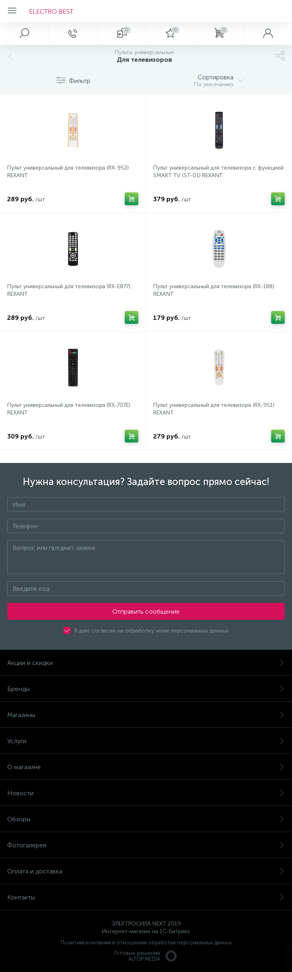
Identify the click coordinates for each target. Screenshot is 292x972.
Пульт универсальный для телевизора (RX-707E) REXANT (68, 409)
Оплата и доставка (146, 871)
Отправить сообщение (146, 611)
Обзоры (146, 819)
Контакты (146, 897)
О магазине (146, 767)
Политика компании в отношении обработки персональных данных (146, 943)
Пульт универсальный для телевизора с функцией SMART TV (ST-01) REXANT (218, 171)
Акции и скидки (146, 663)
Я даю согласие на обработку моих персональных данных (151, 630)
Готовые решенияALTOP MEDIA (146, 956)
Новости (146, 793)
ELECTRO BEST (51, 11)
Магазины (146, 715)
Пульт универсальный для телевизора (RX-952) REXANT (68, 171)
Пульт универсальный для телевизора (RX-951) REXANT (213, 409)
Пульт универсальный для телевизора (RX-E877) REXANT (68, 290)
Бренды (146, 689)
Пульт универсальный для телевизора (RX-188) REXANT (213, 290)
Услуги (146, 741)
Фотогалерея (146, 845)
